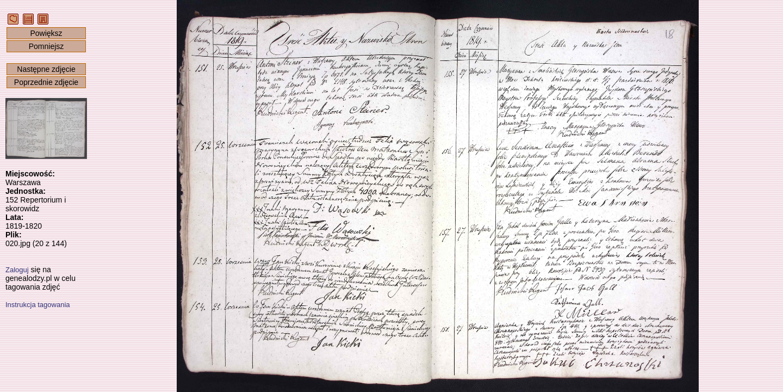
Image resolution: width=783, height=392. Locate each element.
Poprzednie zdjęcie (46, 82)
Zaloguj (17, 270)
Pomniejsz (46, 46)
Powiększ (46, 33)
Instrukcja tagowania (37, 305)
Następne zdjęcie (46, 69)
